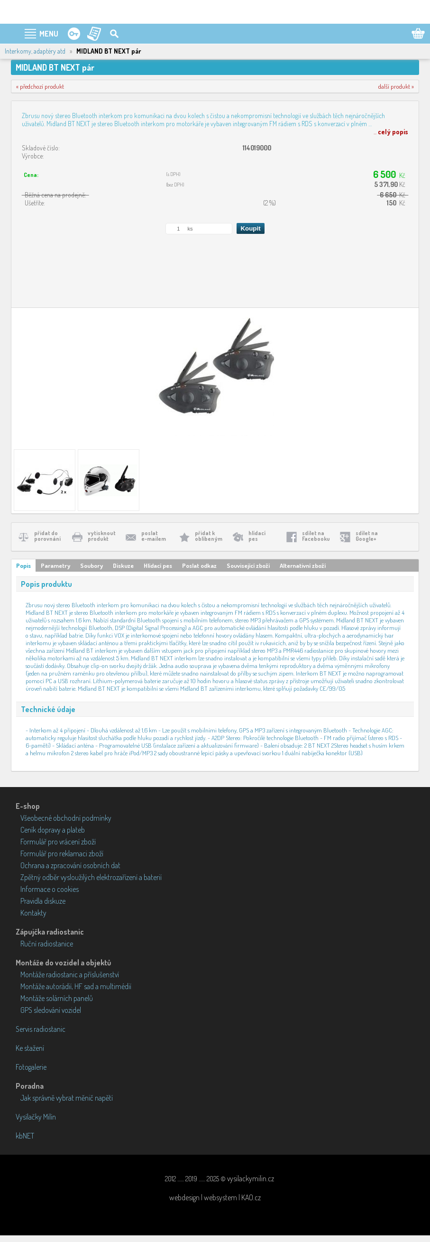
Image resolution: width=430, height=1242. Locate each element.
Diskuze (123, 565)
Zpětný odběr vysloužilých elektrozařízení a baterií (91, 877)
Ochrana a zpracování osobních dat (70, 865)
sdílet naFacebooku (316, 535)
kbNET (25, 1135)
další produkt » (396, 86)
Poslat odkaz (199, 565)
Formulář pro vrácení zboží (58, 841)
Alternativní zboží (303, 565)
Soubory (91, 565)
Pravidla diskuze (42, 901)
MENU (48, 33)
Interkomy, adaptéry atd (35, 51)
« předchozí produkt (40, 86)
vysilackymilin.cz (250, 1178)
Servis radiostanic (40, 1029)
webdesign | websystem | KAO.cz (215, 1197)
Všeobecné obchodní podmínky (65, 818)
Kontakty (33, 913)
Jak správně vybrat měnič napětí (66, 1098)
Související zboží (248, 565)
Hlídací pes (158, 565)
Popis (23, 565)
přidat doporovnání (47, 535)
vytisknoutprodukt (102, 535)
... (391, 132)
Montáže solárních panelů (56, 998)
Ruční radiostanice (46, 943)
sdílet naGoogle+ (367, 535)
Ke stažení (30, 1048)
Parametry (55, 565)
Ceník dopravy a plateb (52, 829)
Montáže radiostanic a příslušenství (69, 974)
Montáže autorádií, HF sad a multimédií (75, 986)
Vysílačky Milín (36, 1117)
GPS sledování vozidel (50, 1010)
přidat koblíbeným (208, 535)
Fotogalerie (31, 1067)
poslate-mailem (153, 535)
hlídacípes (256, 535)
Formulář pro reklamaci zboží (61, 853)
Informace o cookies (49, 889)
